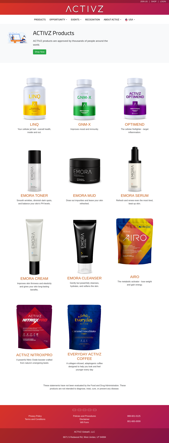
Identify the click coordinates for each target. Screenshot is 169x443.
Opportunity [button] (57, 20)
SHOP (153, 1)
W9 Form (84, 422)
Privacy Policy (35, 416)
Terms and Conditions (35, 419)
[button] (74, 410)
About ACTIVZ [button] (112, 20)
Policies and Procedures (84, 416)
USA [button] (129, 19)
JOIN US (144, 1)
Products (40, 20)
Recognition (92, 20)
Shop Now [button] (39, 52)
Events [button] (75, 20)
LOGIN (163, 1)
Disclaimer (85, 419)
